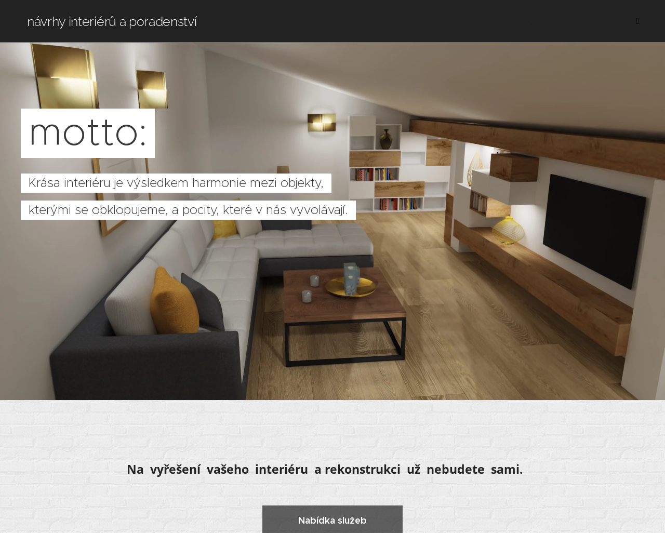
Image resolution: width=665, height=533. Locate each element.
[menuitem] (514, 21)
